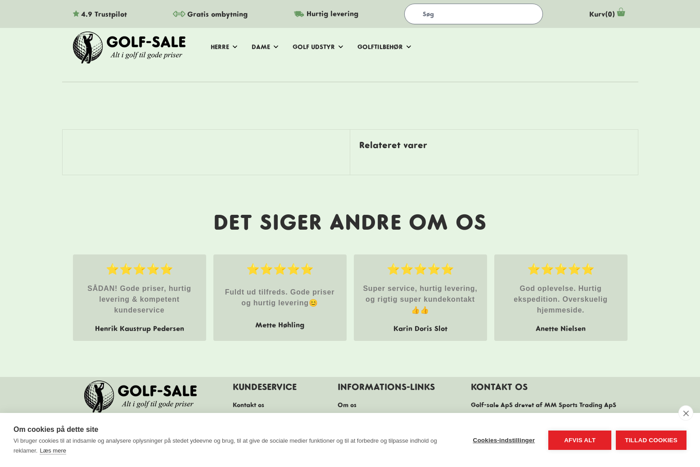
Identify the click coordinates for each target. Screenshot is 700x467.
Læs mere (53, 450)
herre (224, 47)
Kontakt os (248, 405)
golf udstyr (318, 47)
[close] (685, 413)
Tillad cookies (651, 440)
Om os (347, 405)
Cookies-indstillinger (504, 440)
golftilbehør (384, 47)
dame (265, 47)
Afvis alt (580, 440)
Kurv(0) (608, 14)
